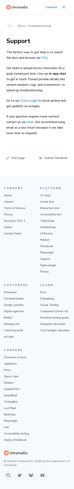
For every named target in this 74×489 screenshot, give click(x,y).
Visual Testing (49, 305)
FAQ (44, 58)
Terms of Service (14, 208)
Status (8, 227)
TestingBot (11, 402)
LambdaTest (12, 389)
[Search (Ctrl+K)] (9, 26)
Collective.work (13, 330)
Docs (43, 292)
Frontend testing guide (54, 318)
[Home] (17, 7)
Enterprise (10, 292)
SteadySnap (48, 227)
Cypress (45, 259)
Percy (7, 370)
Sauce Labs (11, 376)
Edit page (15, 158)
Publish (44, 240)
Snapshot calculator (53, 324)
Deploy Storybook (15, 440)
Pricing (44, 271)
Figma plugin (48, 265)
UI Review (46, 233)
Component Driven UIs (54, 311)
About (8, 195)
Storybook (46, 246)
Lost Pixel (10, 408)
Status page (28, 100)
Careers (9, 202)
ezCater (9, 337)
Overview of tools (15, 357)
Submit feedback (53, 158)
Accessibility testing (16, 433)
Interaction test (49, 208)
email (30, 122)
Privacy (8, 214)
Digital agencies (14, 311)
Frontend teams (14, 298)
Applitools (10, 364)
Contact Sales (13, 233)
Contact (51, 7)
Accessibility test (51, 214)
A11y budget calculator (55, 330)
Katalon (9, 383)
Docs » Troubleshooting (34, 26)
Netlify (8, 318)
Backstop (10, 414)
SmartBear (10, 395)
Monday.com (11, 324)
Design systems (14, 305)
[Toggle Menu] (64, 7)
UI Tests (45, 195)
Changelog (47, 298)
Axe (6, 427)
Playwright (47, 252)
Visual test (47, 202)
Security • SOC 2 (14, 221)
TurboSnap (47, 221)
